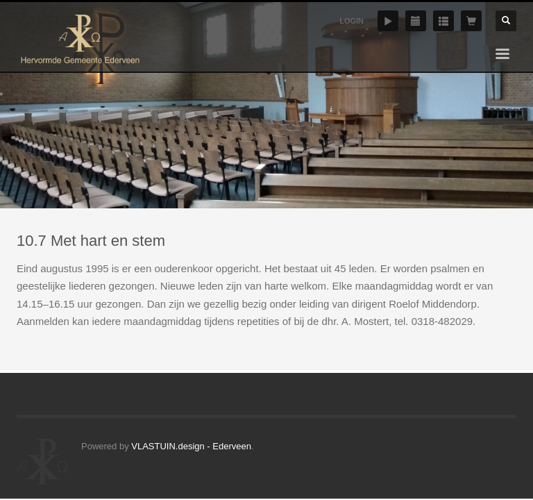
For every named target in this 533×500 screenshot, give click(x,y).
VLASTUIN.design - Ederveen (191, 446)
